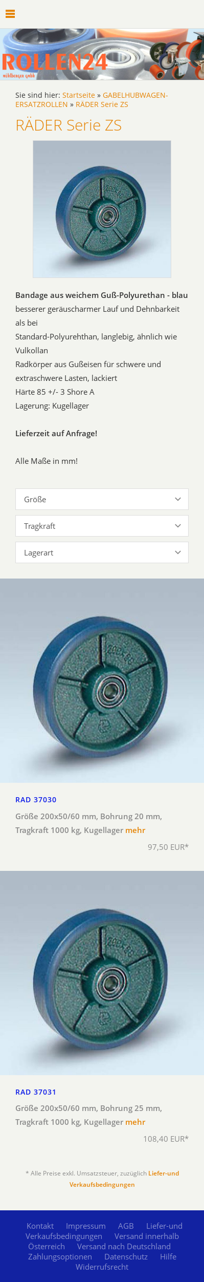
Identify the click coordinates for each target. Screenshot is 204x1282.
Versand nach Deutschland (124, 1246)
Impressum (86, 1226)
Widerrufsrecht (102, 1267)
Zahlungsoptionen (60, 1256)
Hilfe (168, 1256)
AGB (126, 1226)
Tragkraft (39, 526)
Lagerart (38, 552)
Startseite (78, 95)
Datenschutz (126, 1256)
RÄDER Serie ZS (102, 104)
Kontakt (40, 1226)
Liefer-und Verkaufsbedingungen (104, 1231)
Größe (35, 499)
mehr (135, 830)
